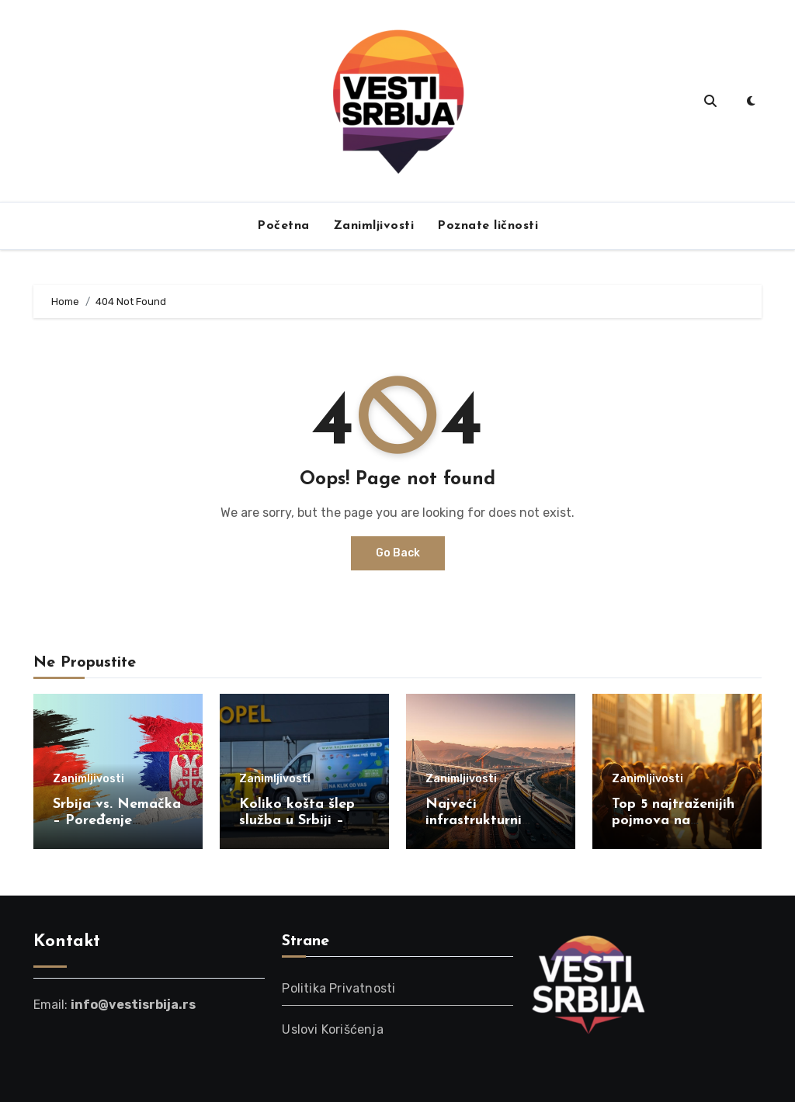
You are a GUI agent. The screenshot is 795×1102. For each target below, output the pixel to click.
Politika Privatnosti (338, 988)
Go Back (398, 553)
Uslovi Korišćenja (332, 1029)
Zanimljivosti (374, 226)
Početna (283, 226)
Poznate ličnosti (487, 226)
